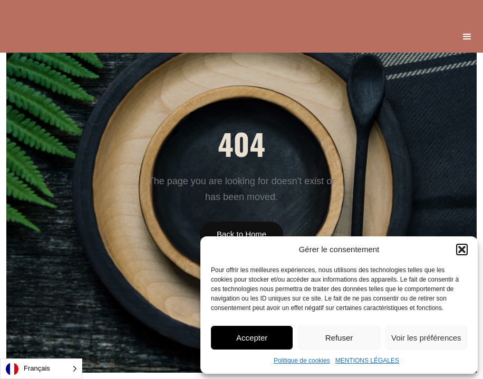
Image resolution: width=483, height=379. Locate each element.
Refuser (339, 337)
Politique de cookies (302, 360)
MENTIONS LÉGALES (367, 360)
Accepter (251, 337)
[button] (462, 249)
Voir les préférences (426, 337)
